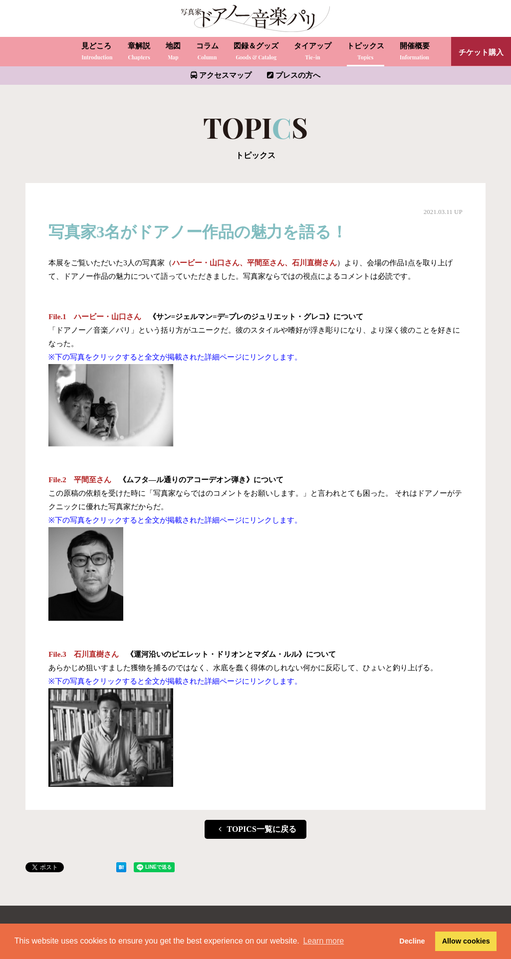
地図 (173, 52)
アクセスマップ (221, 75)
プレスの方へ (293, 75)
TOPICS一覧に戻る (255, 829)
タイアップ (312, 52)
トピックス (365, 52)
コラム (207, 52)
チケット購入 (481, 52)
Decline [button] (412, 941)
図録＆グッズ (256, 52)
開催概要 (415, 52)
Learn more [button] (323, 941)
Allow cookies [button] (466, 941)
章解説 (139, 52)
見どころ (96, 52)
